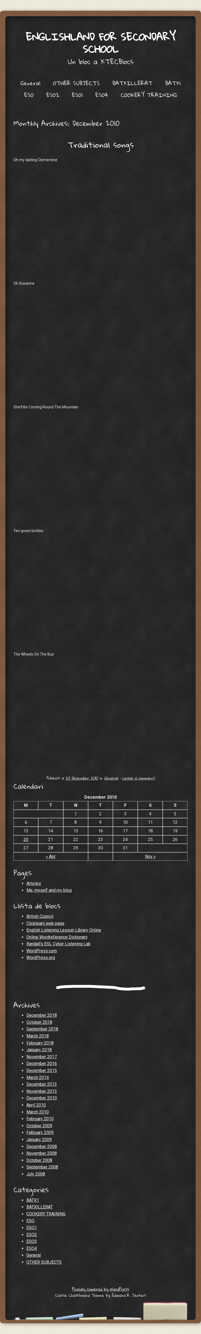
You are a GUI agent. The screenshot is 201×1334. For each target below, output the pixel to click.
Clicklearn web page (45, 923)
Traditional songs (101, 144)
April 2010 (36, 1105)
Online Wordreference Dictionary (57, 937)
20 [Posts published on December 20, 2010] (25, 839)
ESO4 (101, 95)
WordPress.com (41, 950)
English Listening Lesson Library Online (63, 930)
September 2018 (42, 1029)
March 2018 (37, 1036)
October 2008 (39, 1160)
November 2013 (41, 1091)
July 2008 (35, 1174)
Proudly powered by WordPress (100, 1289)
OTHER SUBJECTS (76, 83)
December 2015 (41, 1070)
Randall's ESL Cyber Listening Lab (58, 943)
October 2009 (39, 1125)
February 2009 (40, 1132)
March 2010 (37, 1112)
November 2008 (41, 1153)
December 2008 (41, 1146)
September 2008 (42, 1167)
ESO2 (52, 95)
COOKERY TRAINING (149, 95)
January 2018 (39, 1049)
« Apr (51, 856)
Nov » (150, 856)
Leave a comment (138, 778)
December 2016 (41, 1063)
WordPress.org (40, 957)
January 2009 (39, 1139)
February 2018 (40, 1043)
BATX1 (173, 83)
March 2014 (37, 1077)
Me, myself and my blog (49, 890)
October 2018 (39, 1022)
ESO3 (31, 1241)
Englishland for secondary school (101, 42)
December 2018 (41, 1015)
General (30, 83)
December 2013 (41, 1084)
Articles (33, 883)
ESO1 (77, 95)
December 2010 (41, 1098)
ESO (29, 95)
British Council (39, 916)
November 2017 (41, 1056)
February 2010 (40, 1118)
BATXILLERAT (132, 83)
